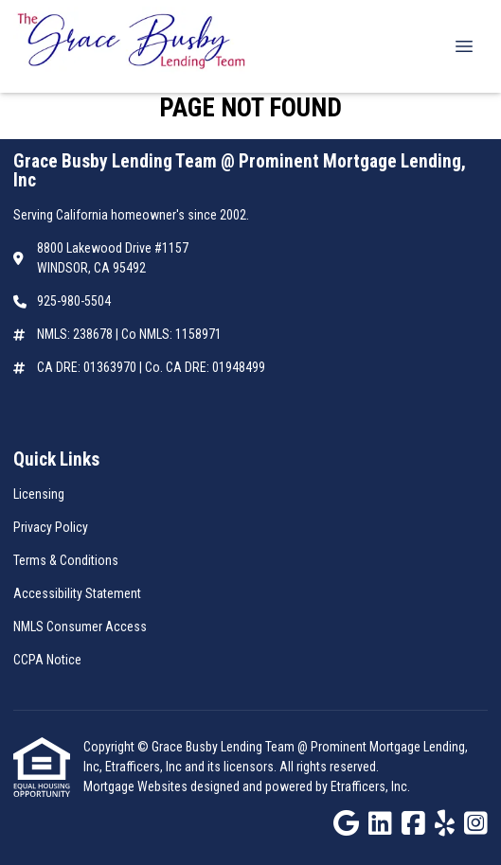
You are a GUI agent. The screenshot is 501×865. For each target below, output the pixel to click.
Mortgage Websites (136, 786)
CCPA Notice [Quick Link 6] (47, 659)
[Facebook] (413, 824)
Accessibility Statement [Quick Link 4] (77, 593)
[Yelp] (445, 824)
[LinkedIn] (380, 824)
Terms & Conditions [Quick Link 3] (65, 560)
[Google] (346, 824)
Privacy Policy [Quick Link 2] (50, 527)
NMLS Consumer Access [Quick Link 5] (80, 626)
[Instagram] (476, 824)
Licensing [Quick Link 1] (38, 494)
